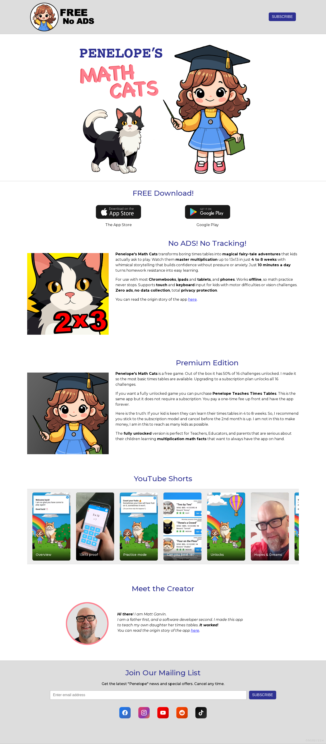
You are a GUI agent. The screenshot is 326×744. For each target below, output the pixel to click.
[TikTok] (201, 712)
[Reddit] (182, 712)
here (192, 299)
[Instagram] (144, 712)
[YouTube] (163, 712)
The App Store (118, 225)
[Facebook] (125, 712)
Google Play (208, 225)
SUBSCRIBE (282, 17)
